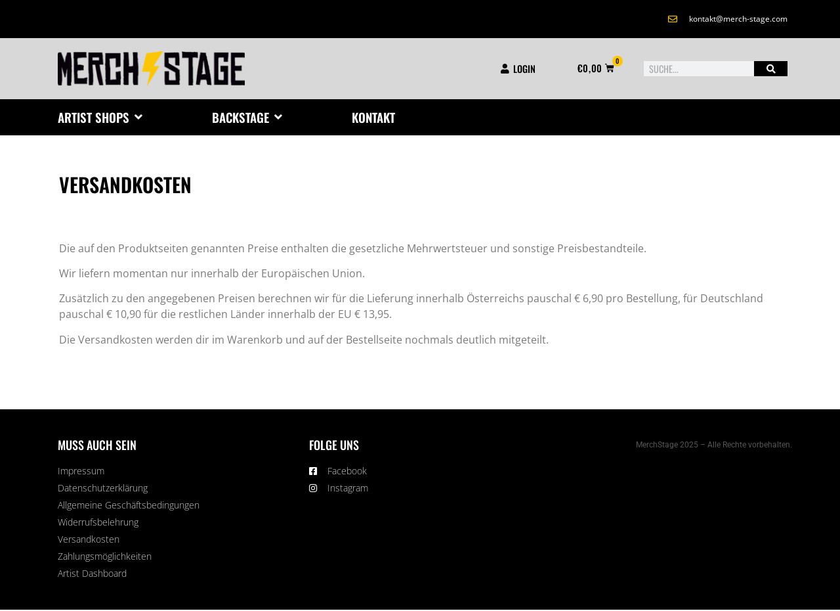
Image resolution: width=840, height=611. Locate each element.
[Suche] (771, 68)
